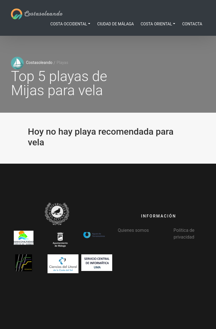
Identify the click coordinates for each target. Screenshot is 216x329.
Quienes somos (133, 230)
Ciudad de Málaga (115, 24)
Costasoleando (36, 13)
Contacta (192, 24)
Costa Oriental (156, 24)
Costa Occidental (68, 24)
